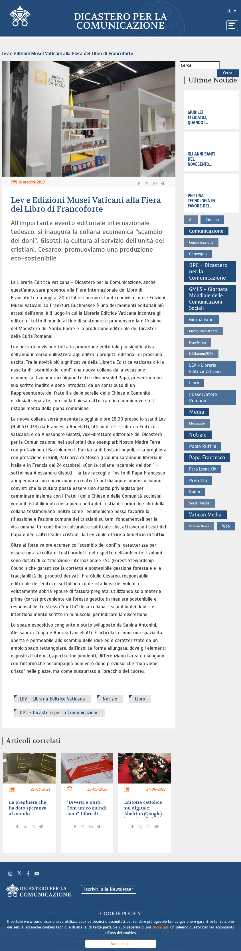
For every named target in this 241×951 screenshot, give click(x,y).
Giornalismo (201, 319)
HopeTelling (197, 342)
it (229, 11)
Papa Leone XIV (202, 469)
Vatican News (199, 526)
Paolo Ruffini (202, 446)
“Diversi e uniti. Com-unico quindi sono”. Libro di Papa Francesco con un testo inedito (86, 816)
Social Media (199, 503)
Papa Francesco (207, 457)
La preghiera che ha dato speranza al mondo (27, 808)
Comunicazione (206, 231)
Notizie (110, 699)
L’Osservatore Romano (203, 397)
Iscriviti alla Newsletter (108, 889)
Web (226, 526)
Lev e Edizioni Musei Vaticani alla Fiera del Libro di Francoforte (67, 54)
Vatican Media (205, 514)
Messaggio (197, 423)
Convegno (198, 254)
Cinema (212, 219)
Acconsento (120, 943)
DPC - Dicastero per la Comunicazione (59, 713)
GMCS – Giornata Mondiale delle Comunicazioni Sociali (208, 298)
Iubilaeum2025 (201, 353)
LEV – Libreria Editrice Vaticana (52, 699)
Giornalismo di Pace (203, 331)
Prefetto (198, 480)
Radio (194, 492)
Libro (140, 699)
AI (191, 219)
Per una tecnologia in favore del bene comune (201, 203)
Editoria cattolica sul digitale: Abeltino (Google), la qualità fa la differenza (143, 813)
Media (196, 411)
